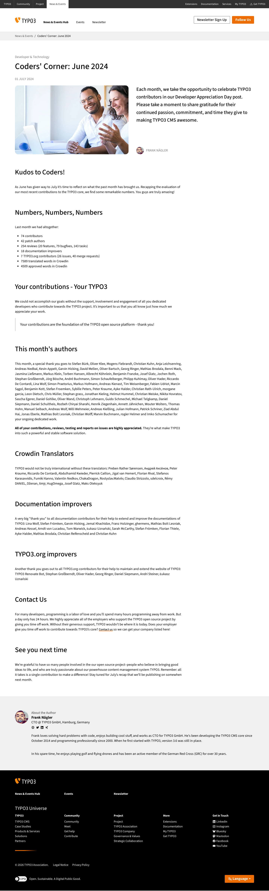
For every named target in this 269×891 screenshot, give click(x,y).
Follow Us (243, 19)
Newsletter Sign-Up (212, 19)
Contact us (106, 629)
